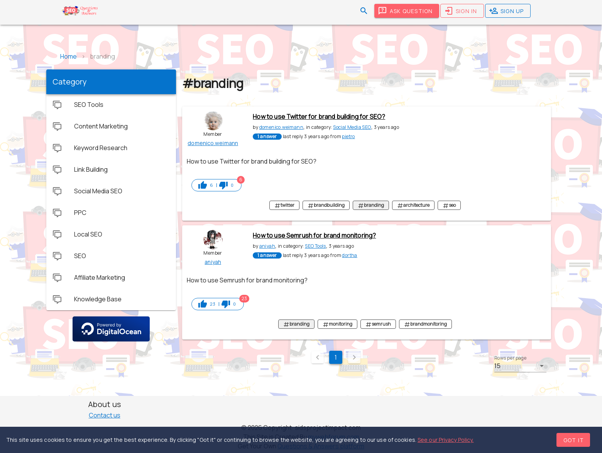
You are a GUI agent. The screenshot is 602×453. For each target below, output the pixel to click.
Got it (573, 440)
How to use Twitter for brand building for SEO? (319, 116)
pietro (348, 136)
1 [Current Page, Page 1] (336, 357)
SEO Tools (315, 246)
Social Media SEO (352, 127)
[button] (520, 366)
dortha (349, 255)
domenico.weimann (281, 127)
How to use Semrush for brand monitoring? (314, 235)
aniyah (267, 246)
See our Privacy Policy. (445, 439)
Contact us (104, 415)
